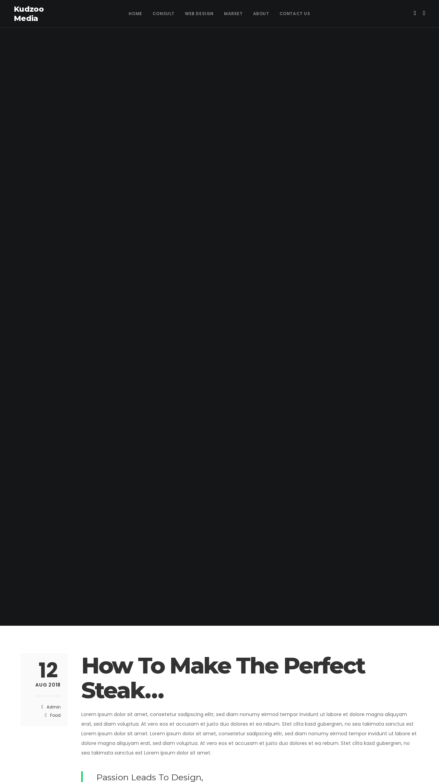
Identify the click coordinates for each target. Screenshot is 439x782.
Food (55, 715)
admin (54, 707)
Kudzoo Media (29, 13)
